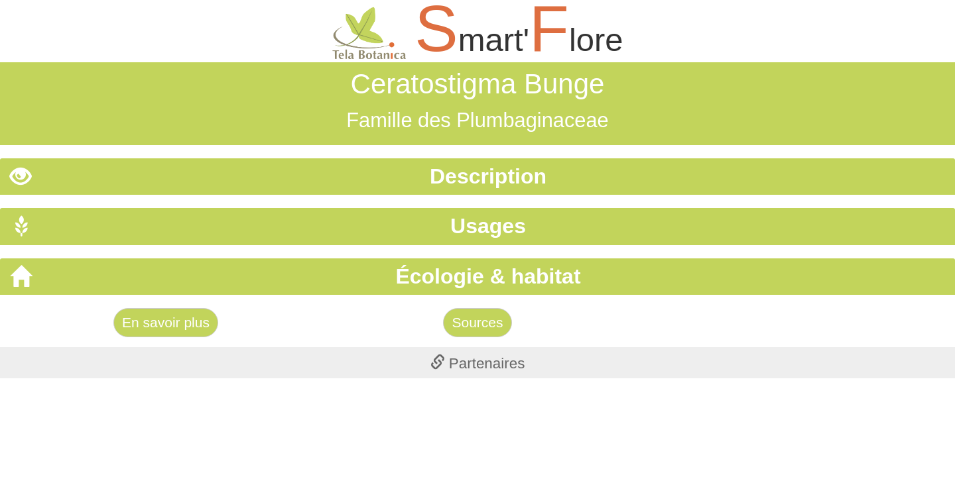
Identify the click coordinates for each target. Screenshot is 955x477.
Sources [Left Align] (477, 322)
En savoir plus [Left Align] (166, 322)
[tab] (477, 176)
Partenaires (477, 363)
